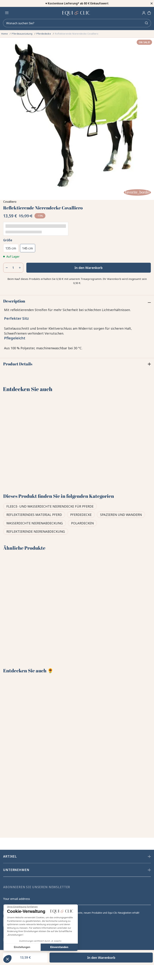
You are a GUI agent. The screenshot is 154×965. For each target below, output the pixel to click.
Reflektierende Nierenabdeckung (35, 532)
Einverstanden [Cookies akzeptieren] (59, 947)
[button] (7, 959)
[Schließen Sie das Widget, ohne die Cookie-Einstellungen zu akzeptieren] (22, 907)
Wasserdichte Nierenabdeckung (34, 524)
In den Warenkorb (88, 268)
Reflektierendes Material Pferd (34, 515)
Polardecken (82, 524)
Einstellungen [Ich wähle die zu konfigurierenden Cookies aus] (22, 947)
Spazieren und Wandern (121, 515)
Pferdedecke (81, 515)
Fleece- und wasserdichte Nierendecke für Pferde (50, 507)
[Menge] (13, 268)
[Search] (77, 23)
